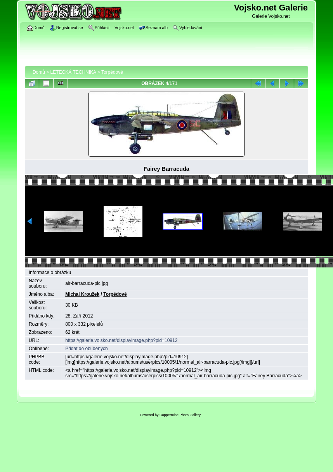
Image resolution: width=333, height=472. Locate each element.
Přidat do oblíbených (86, 348)
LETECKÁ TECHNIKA (73, 72)
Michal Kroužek (82, 294)
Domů (39, 72)
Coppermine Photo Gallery (180, 415)
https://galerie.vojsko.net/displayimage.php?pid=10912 (121, 340)
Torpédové (112, 72)
